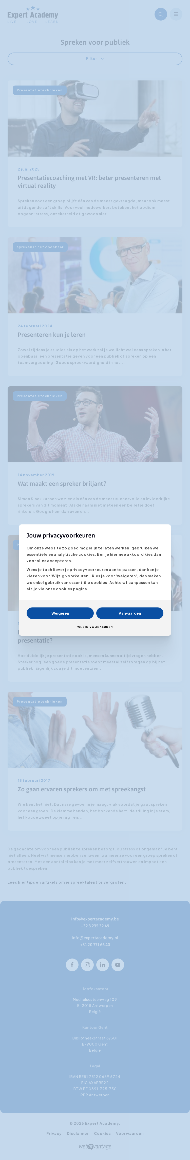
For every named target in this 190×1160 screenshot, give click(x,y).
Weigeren (60, 613)
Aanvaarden (130, 613)
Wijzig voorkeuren (95, 626)
